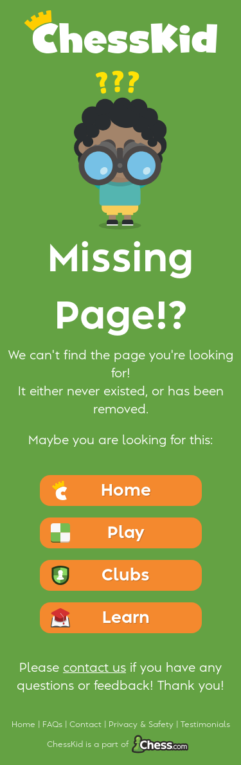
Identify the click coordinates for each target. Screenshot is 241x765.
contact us (94, 668)
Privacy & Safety (142, 724)
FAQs (53, 724)
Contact (86, 724)
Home (25, 724)
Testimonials (205, 724)
